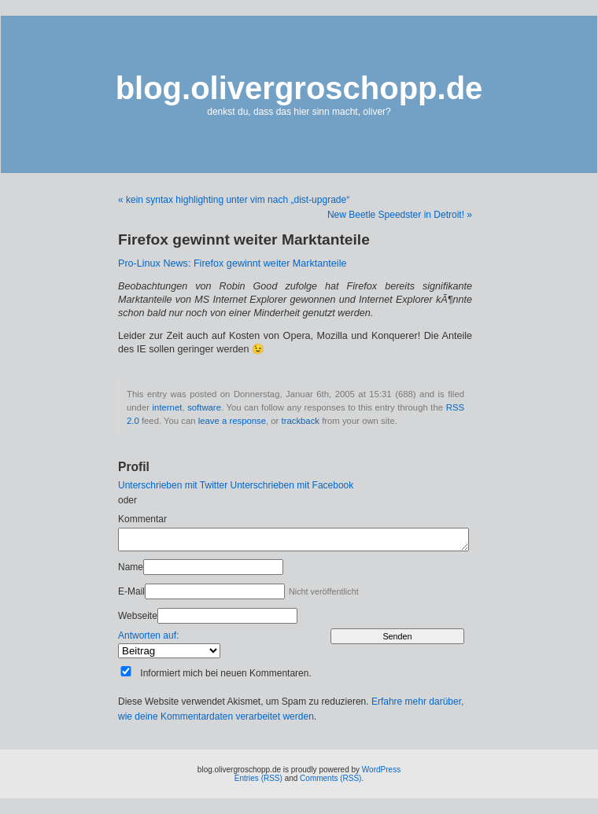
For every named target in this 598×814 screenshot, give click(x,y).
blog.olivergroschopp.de (299, 88)
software (204, 407)
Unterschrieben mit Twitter (172, 485)
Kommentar (142, 519)
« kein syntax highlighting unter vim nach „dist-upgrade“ (233, 199)
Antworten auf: (148, 635)
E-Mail (131, 591)
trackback (300, 420)
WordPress (381, 769)
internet (168, 407)
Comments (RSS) (330, 778)
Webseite (137, 615)
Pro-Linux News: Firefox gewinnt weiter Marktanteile (232, 263)
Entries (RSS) (258, 778)
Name (130, 567)
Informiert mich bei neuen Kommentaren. (225, 673)
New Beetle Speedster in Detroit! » (399, 214)
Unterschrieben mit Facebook (292, 485)
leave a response (232, 420)
